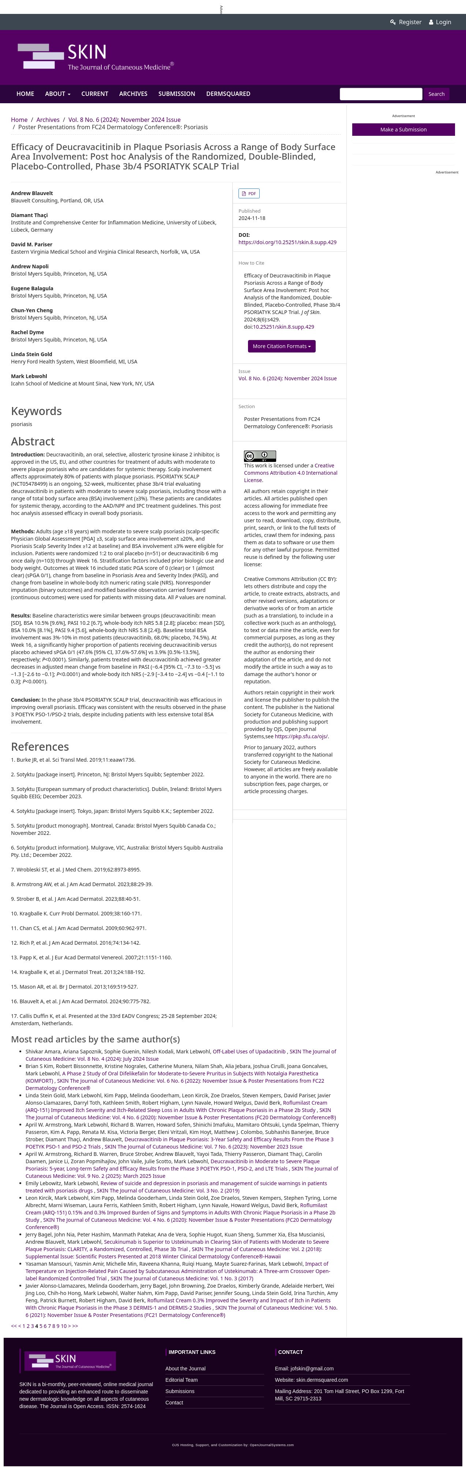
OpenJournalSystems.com (272, 1445)
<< (14, 1325)
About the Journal (185, 1368)
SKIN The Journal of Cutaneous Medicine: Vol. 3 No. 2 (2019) (168, 1190)
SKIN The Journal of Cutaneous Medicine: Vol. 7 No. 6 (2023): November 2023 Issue (203, 1146)
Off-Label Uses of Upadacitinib (250, 1051)
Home (25, 94)
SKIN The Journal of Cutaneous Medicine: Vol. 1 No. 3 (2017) (181, 1278)
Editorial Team (181, 1380)
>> (75, 1325)
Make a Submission (403, 129)
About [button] (57, 94)
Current (95, 94)
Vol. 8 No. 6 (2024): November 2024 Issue (124, 120)
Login (440, 22)
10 (64, 1325)
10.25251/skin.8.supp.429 (283, 326)
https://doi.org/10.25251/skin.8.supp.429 (287, 242)
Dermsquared (228, 94)
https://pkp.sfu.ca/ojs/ (301, 736)
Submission (176, 94)
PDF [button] (251, 193)
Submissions (179, 1391)
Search (437, 93)
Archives (133, 94)
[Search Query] (381, 94)
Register (406, 22)
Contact (174, 1403)
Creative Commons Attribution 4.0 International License (290, 473)
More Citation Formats (282, 346)
